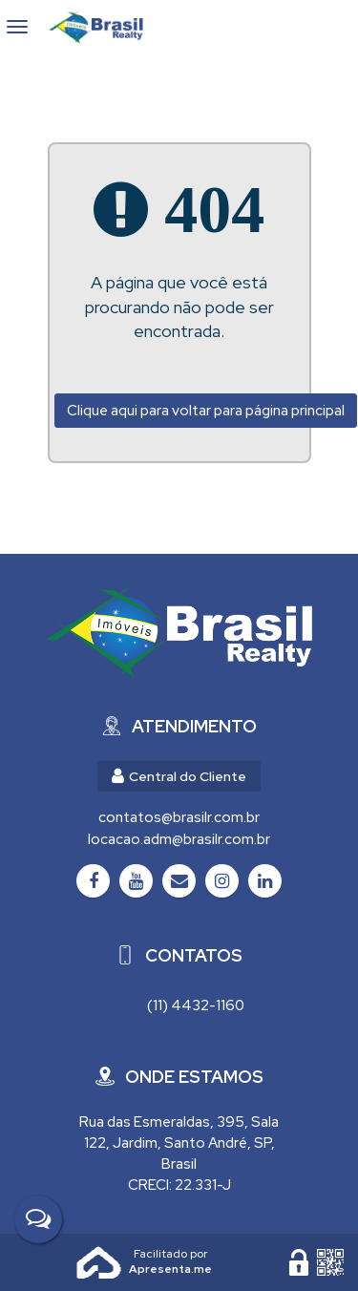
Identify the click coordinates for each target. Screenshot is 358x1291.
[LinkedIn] (265, 881)
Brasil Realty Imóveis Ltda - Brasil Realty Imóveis (104, 27)
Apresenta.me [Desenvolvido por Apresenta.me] (99, 1262)
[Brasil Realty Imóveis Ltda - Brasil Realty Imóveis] (179, 630)
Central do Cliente (179, 776)
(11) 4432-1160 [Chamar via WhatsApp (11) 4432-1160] (195, 1005)
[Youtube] (136, 881)
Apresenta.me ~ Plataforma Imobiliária (170, 1253)
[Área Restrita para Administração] (298, 1262)
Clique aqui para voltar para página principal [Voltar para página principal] (206, 410)
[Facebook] (93, 881)
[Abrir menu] (17, 27)
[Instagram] (222, 881)
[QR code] (330, 1262)
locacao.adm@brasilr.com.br (179, 839)
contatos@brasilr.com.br (179, 817)
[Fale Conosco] (38, 1219)
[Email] (179, 881)
